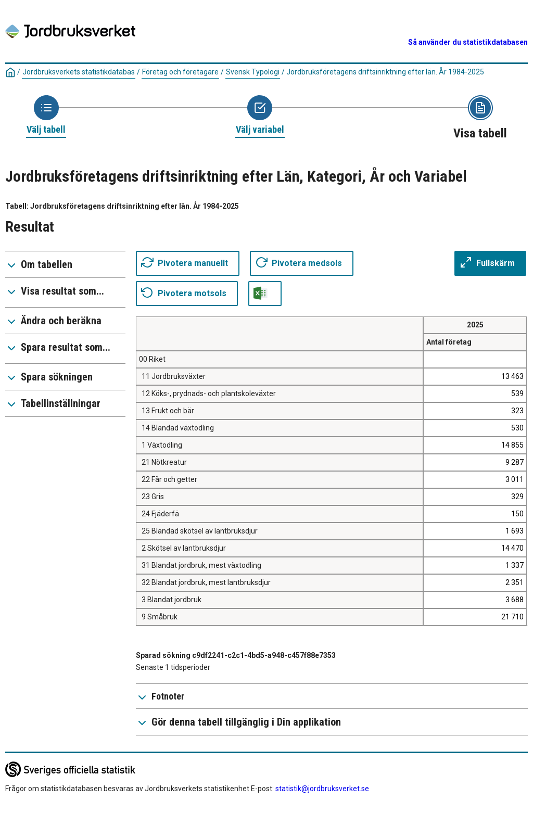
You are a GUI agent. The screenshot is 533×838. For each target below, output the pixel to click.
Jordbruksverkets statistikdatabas (78, 72)
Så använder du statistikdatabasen (468, 42)
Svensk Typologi (253, 72)
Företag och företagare (180, 72)
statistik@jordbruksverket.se (322, 788)
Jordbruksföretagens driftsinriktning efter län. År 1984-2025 (385, 72)
